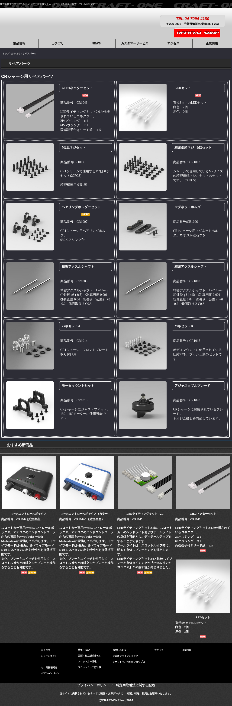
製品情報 (19, 43)
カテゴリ (58, 43)
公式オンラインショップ (125, 656)
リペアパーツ (48, 660)
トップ (5, 53)
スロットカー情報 (87, 661)
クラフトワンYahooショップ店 (129, 661)
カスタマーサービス (134, 43)
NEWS (96, 43)
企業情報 (212, 43)
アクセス (173, 43)
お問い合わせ (119, 650)
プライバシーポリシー (93, 685)
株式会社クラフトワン (39, 21)
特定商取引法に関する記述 (135, 685)
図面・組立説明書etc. (89, 655)
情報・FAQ (84, 650)
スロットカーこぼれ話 (89, 667)
